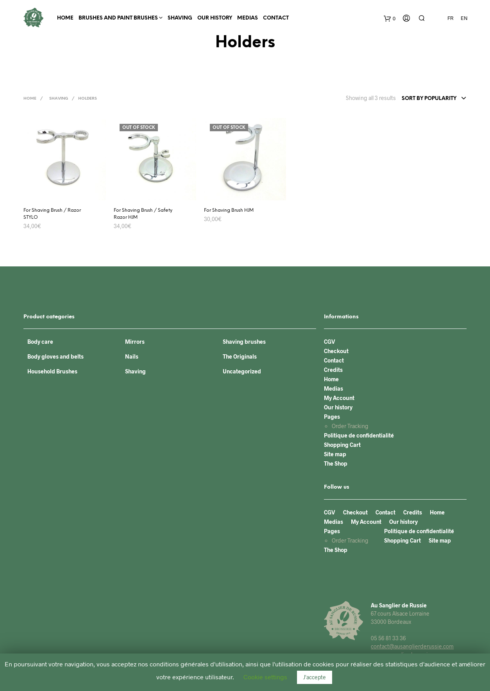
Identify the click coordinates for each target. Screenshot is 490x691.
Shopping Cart (342, 444)
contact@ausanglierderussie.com (412, 646)
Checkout (336, 351)
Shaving (180, 18)
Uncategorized (242, 371)
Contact (276, 18)
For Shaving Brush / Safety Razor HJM (143, 214)
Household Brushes (52, 371)
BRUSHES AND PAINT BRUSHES (118, 18)
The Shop (335, 463)
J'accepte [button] (314, 677)
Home (65, 18)
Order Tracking (350, 426)
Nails (131, 356)
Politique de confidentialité (359, 435)
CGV (329, 341)
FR (450, 18)
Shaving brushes (244, 341)
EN (464, 18)
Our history (214, 18)
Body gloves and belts (55, 356)
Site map (335, 454)
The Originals (240, 356)
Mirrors (135, 341)
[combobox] (434, 98)
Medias (247, 18)
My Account (339, 398)
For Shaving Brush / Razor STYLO (52, 214)
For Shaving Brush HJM (229, 210)
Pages (332, 416)
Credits (333, 369)
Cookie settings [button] (265, 676)
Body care (40, 341)
